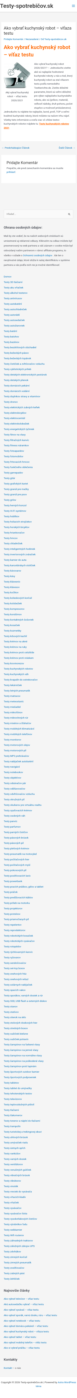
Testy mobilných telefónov (18, 734)
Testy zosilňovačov (14, 1267)
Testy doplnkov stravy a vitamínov (22, 396)
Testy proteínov (12, 913)
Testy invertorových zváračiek (19, 554)
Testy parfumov (12, 826)
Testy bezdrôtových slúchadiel (20, 347)
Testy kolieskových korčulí (18, 597)
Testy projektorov (13, 908)
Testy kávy (9, 576)
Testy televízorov (13, 1099)
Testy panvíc (10, 821)
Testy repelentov (13, 924)
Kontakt (8, 1368)
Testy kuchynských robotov (18, 668)
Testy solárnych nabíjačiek (18, 984)
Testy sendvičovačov (15, 962)
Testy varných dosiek (15, 1159)
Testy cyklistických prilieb (17, 369)
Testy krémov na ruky (15, 646)
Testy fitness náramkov (16, 445)
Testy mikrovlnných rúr (16, 717)
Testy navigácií (12, 766)
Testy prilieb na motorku (17, 903)
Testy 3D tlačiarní (13, 282)
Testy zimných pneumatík (17, 1262)
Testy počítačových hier (16, 859)
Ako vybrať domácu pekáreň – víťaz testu (26, 1326)
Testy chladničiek (13, 543)
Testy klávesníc (12, 581)
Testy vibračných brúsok (17, 1175)
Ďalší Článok (67, 147)
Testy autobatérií (13, 303)
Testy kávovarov (12, 570)
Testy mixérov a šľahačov (17, 723)
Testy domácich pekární (17, 385)
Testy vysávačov (12, 1208)
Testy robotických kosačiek (18, 935)
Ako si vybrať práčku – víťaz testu (22, 1347)
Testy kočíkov (11, 592)
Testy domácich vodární (17, 391)
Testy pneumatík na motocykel (20, 853)
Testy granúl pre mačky (16, 489)
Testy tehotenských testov (18, 1093)
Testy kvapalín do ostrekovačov (21, 679)
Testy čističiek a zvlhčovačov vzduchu (24, 363)
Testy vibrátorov (12, 1180)
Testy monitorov (12, 739)
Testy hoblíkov (11, 516)
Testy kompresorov (14, 608)
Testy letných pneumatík (17, 690)
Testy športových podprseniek (20, 1077)
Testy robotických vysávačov (19, 941)
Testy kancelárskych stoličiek (19, 565)
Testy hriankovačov (14, 532)
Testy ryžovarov (12, 957)
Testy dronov (11, 401)
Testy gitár (9, 478)
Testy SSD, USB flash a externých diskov (25, 1001)
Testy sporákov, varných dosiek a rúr (23, 995)
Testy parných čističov (16, 832)
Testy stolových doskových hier (20, 1022)
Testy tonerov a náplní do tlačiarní (22, 1120)
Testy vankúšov (12, 1153)
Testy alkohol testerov (15, 292)
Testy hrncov (10, 538)
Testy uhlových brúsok (16, 1137)
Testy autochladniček (15, 309)
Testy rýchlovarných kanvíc (18, 952)
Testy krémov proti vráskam (19, 657)
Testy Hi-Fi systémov (15, 510)
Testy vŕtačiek (11, 1202)
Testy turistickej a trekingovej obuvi (23, 1131)
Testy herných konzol (15, 505)
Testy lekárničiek (13, 685)
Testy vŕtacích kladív (15, 1197)
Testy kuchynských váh (16, 674)
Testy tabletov (11, 1082)
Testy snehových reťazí (16, 979)
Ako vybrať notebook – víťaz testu (22, 1320)
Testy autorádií (12, 314)
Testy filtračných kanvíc (16, 440)
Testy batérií (10, 331)
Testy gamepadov (13, 472)
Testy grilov (10, 499)
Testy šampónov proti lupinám (20, 1066)
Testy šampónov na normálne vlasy (23, 1055)
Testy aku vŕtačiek (13, 287)
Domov (7, 276)
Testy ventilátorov (13, 1164)
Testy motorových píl (15, 750)
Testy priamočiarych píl (16, 919)
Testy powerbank (13, 881)
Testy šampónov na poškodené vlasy (23, 1061)
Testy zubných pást (14, 1273)
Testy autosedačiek (14, 320)
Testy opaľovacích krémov (18, 810)
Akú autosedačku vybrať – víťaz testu (24, 1304)
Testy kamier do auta (15, 559)
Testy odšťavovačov (14, 788)
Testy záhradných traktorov (18, 1240)
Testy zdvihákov (12, 1251)
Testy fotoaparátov (14, 450)
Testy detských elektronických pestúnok (25, 374)
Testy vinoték (11, 1186)
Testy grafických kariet (16, 483)
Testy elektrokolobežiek (16, 423)
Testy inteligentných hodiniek (19, 548)
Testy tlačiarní (11, 1110)
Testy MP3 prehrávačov (16, 755)
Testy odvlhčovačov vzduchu (19, 794)
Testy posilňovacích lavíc (17, 875)
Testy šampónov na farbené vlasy (22, 1044)
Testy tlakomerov (13, 1115)
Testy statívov (11, 1012)
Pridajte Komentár (13, 39)
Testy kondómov (13, 614)
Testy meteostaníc (14, 701)
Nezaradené (31, 39)
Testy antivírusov (13, 298)
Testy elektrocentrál (14, 418)
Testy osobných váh (14, 815)
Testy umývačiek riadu (16, 1142)
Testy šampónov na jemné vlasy (21, 1050)
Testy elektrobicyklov (15, 412)
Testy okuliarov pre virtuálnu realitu (23, 804)
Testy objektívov (12, 777)
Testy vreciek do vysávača (18, 1191)
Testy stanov (10, 1006)
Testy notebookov (13, 772)
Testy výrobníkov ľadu (15, 1224)
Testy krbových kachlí (15, 636)
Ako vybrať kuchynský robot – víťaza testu (26, 1331)
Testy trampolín (12, 1126)
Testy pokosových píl (15, 870)
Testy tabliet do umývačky (18, 1088)
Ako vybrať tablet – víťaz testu (20, 1337)
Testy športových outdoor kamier (21, 1071)
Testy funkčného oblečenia (18, 467)
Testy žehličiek (12, 1278)
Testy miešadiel (12, 706)
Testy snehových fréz (15, 973)
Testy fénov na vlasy (15, 434)
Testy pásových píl (14, 843)
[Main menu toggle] (73, 6)
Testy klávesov (12, 587)
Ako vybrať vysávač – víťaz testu (21, 1309)
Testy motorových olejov (17, 745)
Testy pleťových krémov (16, 848)
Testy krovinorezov (14, 663)
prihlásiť (11, 172)
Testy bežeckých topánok (17, 358)
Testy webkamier (13, 1229)
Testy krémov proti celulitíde (19, 652)
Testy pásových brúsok (16, 837)
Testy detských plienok (16, 380)
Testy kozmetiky (12, 630)
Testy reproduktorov (14, 930)
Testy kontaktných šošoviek (19, 619)
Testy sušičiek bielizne (16, 1033)
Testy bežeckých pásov (16, 352)
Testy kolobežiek (13, 603)
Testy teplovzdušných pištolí (19, 1104)
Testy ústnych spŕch (14, 1148)
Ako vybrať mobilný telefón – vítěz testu (25, 1342)
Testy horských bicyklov (16, 527)
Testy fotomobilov (13, 456)
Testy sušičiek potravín (16, 1039)
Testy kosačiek (12, 625)
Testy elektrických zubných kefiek (22, 407)
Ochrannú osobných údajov (38, 255)
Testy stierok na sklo (15, 1017)
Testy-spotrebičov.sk (26, 5)
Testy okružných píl (14, 799)
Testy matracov (12, 695)
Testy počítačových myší (17, 864)
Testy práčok (11, 892)
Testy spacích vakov (14, 990)
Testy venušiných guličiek (17, 1169)
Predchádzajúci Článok (15, 147)
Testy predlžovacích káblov (18, 897)
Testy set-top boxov (14, 968)
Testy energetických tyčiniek (19, 429)
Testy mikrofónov (13, 712)
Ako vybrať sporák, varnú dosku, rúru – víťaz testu (30, 1315)
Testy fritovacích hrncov (17, 461)
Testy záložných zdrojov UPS (19, 1246)
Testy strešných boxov (16, 1028)
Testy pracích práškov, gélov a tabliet (23, 886)
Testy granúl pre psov (15, 494)
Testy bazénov (11, 342)
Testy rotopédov (12, 946)
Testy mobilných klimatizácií (19, 728)
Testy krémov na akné (15, 641)
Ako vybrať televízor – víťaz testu (21, 1298)
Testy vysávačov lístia (15, 1213)
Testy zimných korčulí (15, 1257)
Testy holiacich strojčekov (18, 521)
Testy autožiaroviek (14, 325)
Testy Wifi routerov (14, 1235)
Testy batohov (11, 336)
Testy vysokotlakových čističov (20, 1218)
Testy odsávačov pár (15, 783)
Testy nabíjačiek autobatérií (18, 761)
